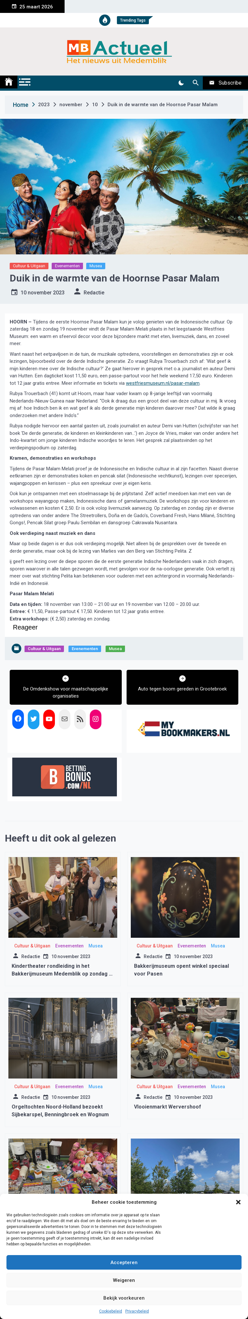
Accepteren (124, 1262)
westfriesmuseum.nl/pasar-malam (163, 383)
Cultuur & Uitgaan (29, 265)
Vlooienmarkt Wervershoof (167, 1107)
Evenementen (67, 265)
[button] (238, 1202)
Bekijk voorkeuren (124, 1298)
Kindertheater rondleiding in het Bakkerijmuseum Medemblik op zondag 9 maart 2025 (62, 974)
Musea (95, 265)
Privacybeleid (137, 1311)
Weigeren (124, 1280)
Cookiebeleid (110, 1311)
